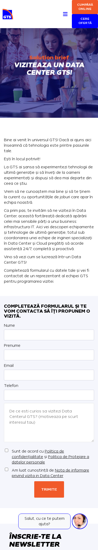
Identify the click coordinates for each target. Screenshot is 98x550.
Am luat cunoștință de (50, 473)
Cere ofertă (85, 21)
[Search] (55, 8)
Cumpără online (85, 7)
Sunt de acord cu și (50, 457)
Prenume (12, 345)
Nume (9, 325)
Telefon (11, 386)
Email (9, 365)
